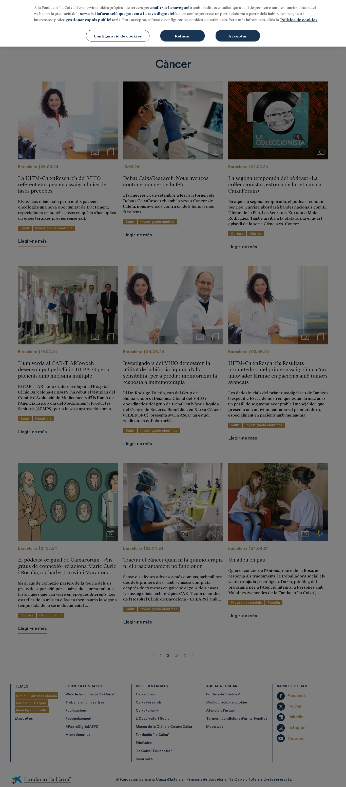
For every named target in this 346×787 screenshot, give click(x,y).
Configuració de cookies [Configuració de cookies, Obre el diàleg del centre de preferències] (118, 12)
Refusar (182, 12)
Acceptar (237, 12)
